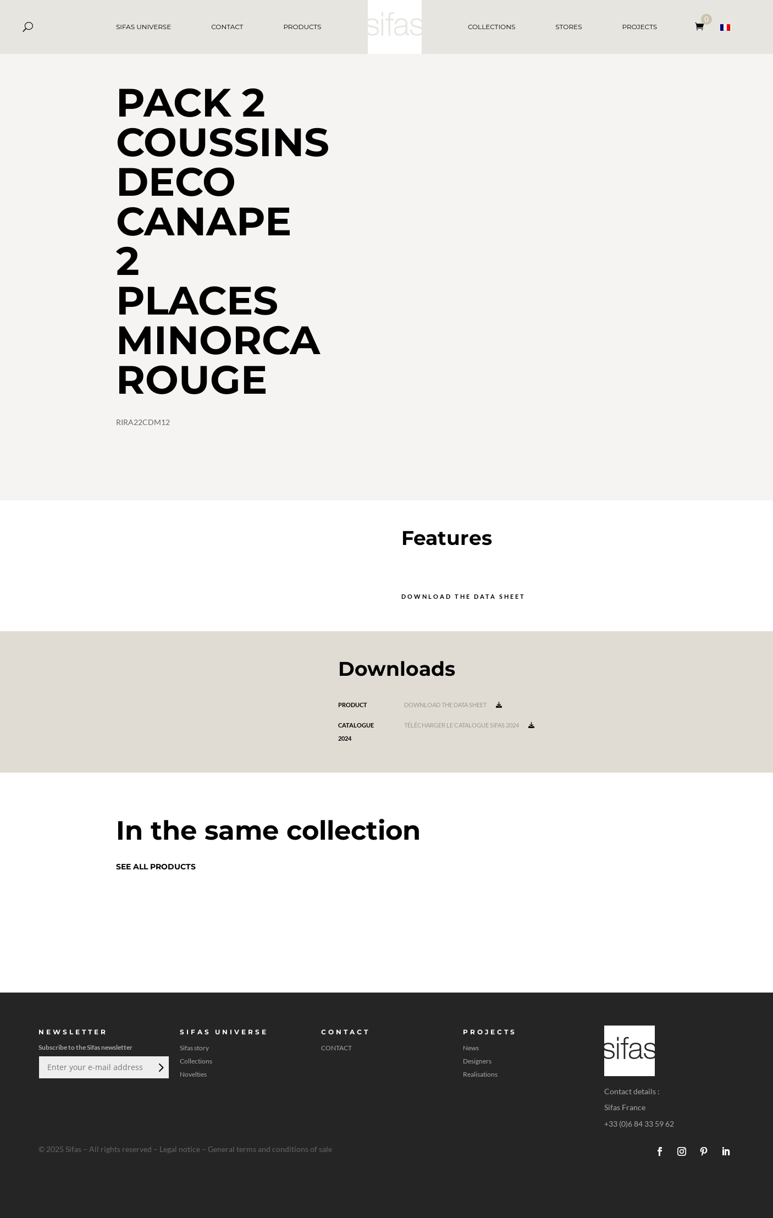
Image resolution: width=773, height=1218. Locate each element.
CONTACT (227, 27)
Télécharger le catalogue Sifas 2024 (469, 725)
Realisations (480, 1074)
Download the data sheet (463, 596)
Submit (160, 1067)
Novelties (193, 1074)
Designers (477, 1061)
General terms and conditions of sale (270, 1149)
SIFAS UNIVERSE (143, 27)
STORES (568, 27)
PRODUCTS (302, 27)
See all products (156, 867)
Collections (196, 1061)
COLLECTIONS (491, 27)
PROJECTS (640, 27)
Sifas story (194, 1048)
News (471, 1048)
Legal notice (179, 1149)
